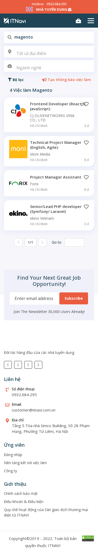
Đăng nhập (13, 454)
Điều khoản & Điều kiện (23, 501)
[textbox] (49, 53)
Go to (56, 242)
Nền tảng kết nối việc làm (25, 462)
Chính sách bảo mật (21, 493)
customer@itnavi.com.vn (33, 410)
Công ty (10, 470)
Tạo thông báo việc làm (66, 79)
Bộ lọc (16, 79)
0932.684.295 (56, 4)
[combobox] (49, 52)
